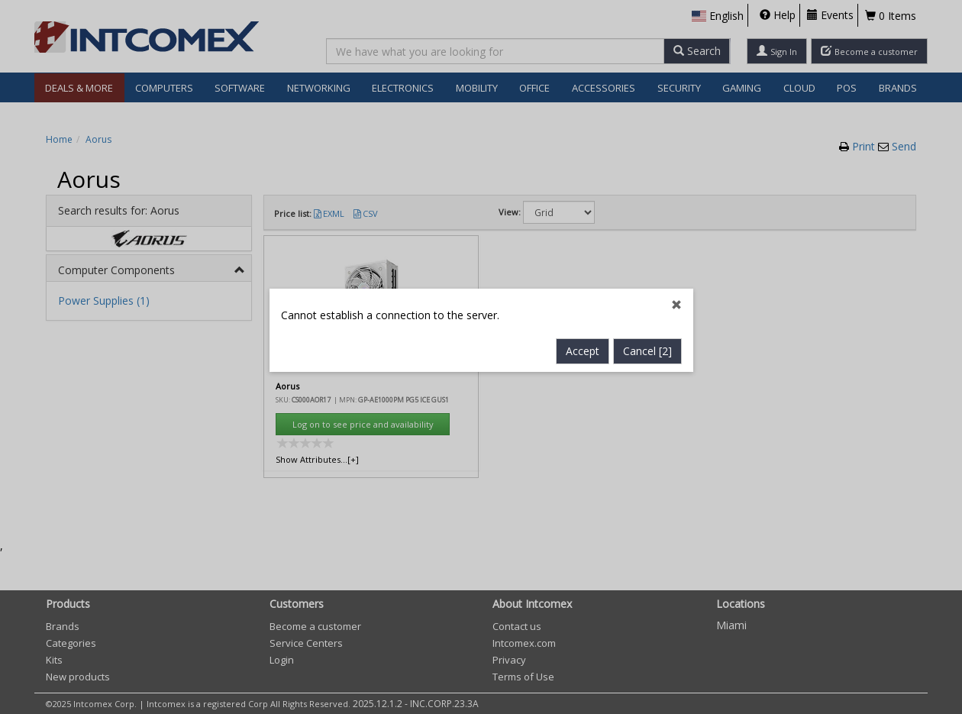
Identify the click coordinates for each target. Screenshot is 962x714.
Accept (582, 330)
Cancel (647, 330)
